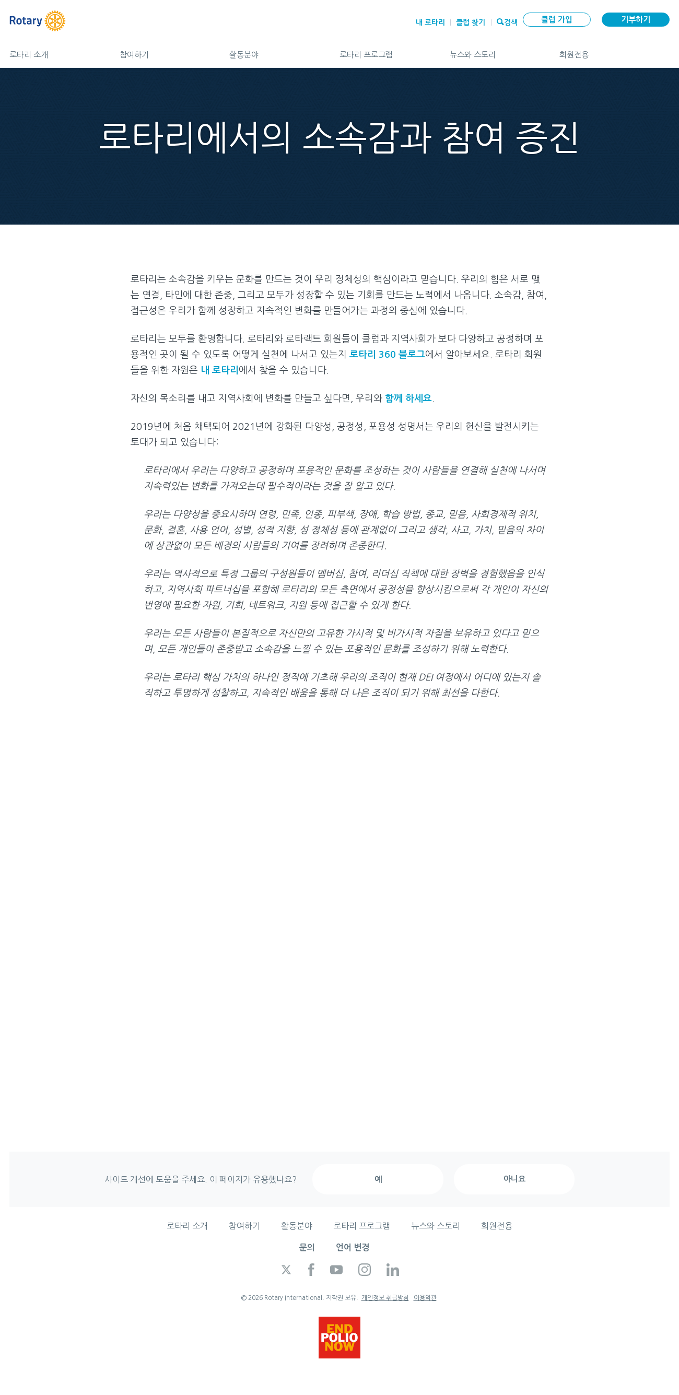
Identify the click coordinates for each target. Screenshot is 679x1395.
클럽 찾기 (470, 22)
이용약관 (425, 1298)
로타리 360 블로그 (387, 354)
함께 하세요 (408, 398)
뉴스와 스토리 (494, 50)
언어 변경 (352, 1247)
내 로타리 (430, 22)
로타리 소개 (54, 50)
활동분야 (274, 50)
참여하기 (164, 50)
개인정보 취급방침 (385, 1298)
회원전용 (614, 50)
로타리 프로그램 (384, 50)
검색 (511, 21)
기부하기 (635, 20)
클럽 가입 (556, 20)
